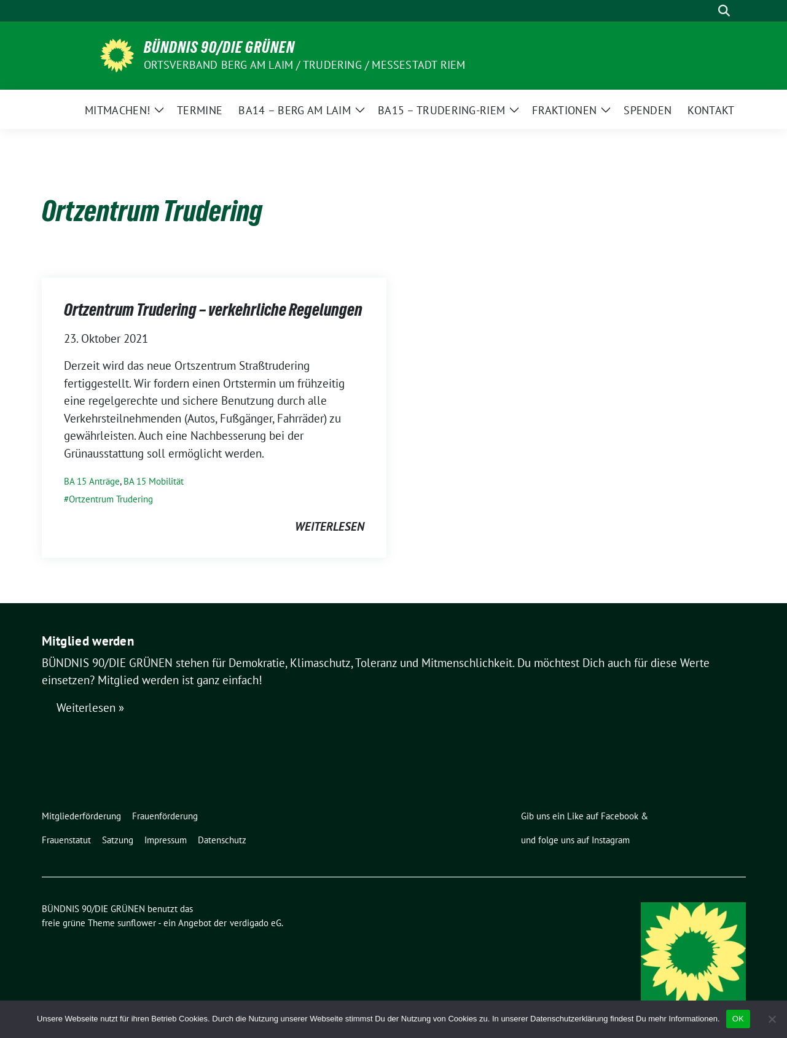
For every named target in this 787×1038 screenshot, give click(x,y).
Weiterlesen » (90, 707)
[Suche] (706, 10)
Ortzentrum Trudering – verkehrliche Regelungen (213, 309)
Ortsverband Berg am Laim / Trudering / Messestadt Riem (305, 65)
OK (738, 1018)
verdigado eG (255, 923)
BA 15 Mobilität (153, 481)
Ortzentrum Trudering (111, 499)
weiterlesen (329, 526)
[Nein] (771, 1019)
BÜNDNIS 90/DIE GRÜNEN (219, 47)
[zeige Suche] (724, 10)
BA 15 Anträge (92, 481)
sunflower (136, 923)
